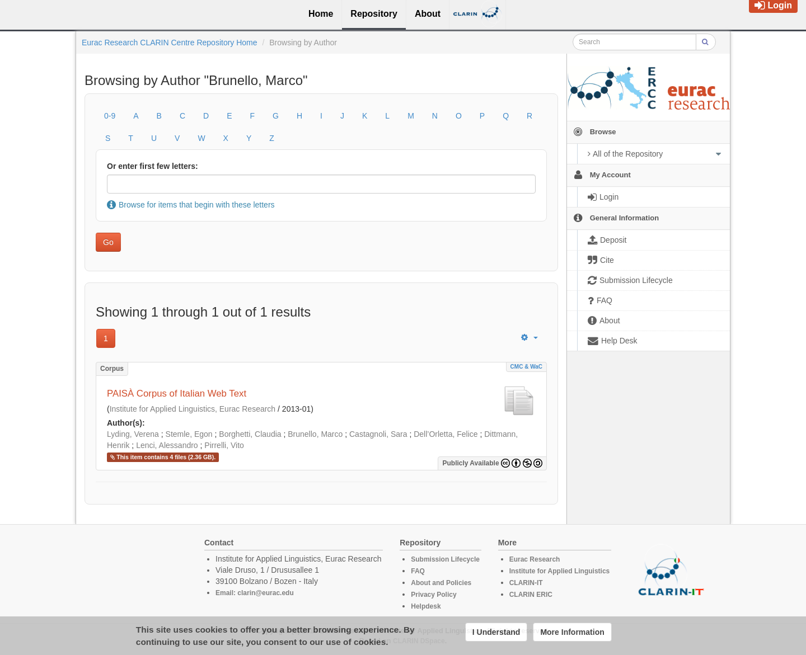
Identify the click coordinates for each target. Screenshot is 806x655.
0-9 (109, 115)
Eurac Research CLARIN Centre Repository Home (169, 42)
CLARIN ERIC (530, 595)
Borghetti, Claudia (250, 434)
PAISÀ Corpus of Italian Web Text (176, 393)
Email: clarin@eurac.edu (254, 593)
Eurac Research (534, 559)
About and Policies (441, 583)
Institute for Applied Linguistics (559, 571)
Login (773, 5)
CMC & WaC (526, 367)
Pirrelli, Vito (224, 445)
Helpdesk (426, 606)
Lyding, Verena (133, 434)
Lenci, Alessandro (167, 445)
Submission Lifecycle (445, 559)
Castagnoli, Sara (378, 434)
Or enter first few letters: (152, 166)
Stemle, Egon (189, 434)
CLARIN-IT (526, 583)
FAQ (418, 571)
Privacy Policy (433, 595)
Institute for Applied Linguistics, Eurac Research (193, 408)
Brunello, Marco (315, 434)
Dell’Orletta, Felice (445, 434)
